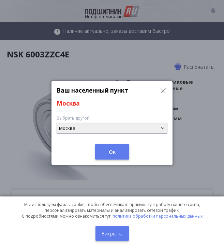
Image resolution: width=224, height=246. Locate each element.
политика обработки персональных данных (158, 216)
